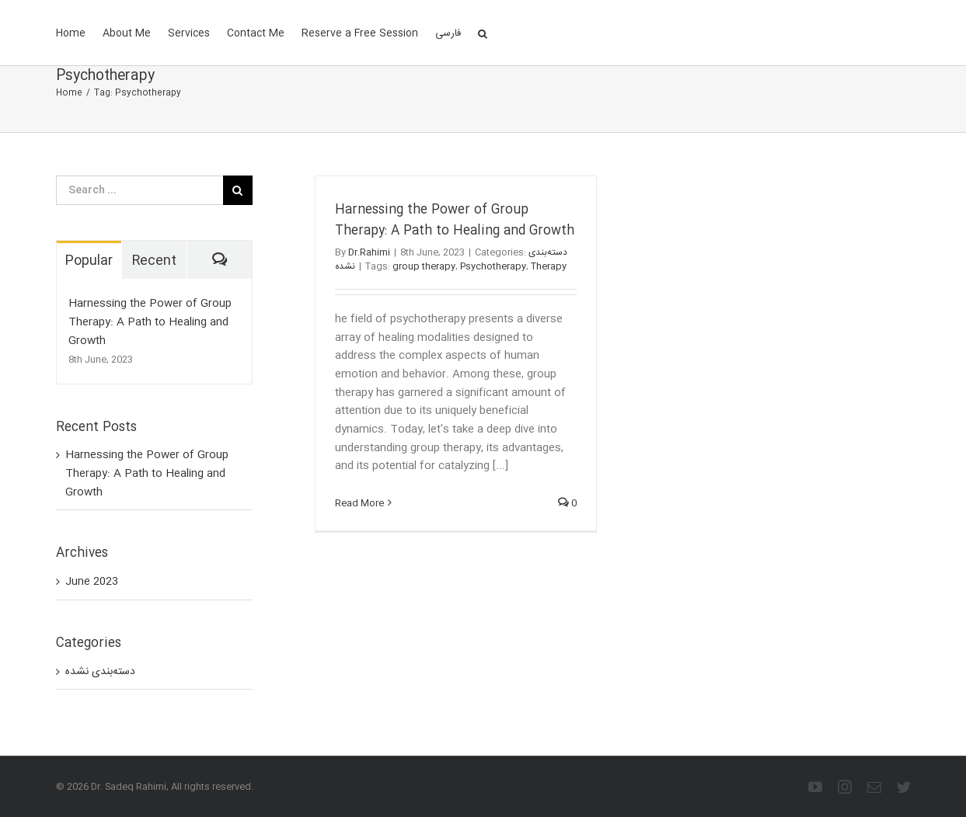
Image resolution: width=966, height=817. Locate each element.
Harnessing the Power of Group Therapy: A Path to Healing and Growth (454, 221)
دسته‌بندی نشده (100, 672)
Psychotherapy (493, 266)
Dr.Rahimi (369, 252)
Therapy (549, 266)
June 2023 (91, 581)
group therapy (423, 266)
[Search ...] (139, 190)
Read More (359, 503)
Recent (153, 261)
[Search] (482, 32)
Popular (89, 261)
